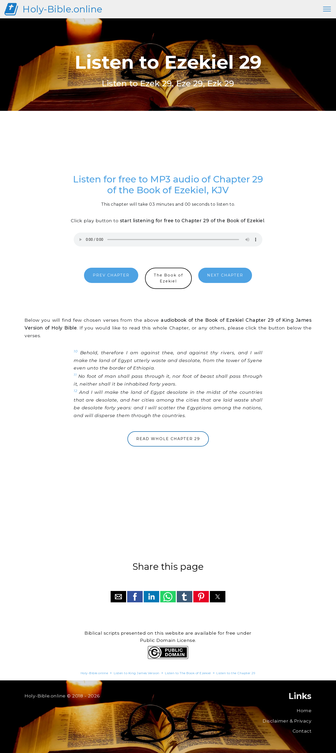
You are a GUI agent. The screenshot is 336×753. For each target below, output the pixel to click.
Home (304, 710)
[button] (118, 596)
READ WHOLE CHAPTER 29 (168, 438)
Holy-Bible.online (62, 9)
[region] (168, 148)
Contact (302, 731)
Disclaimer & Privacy (287, 721)
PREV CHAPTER (111, 275)
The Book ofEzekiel (168, 278)
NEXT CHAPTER (225, 275)
